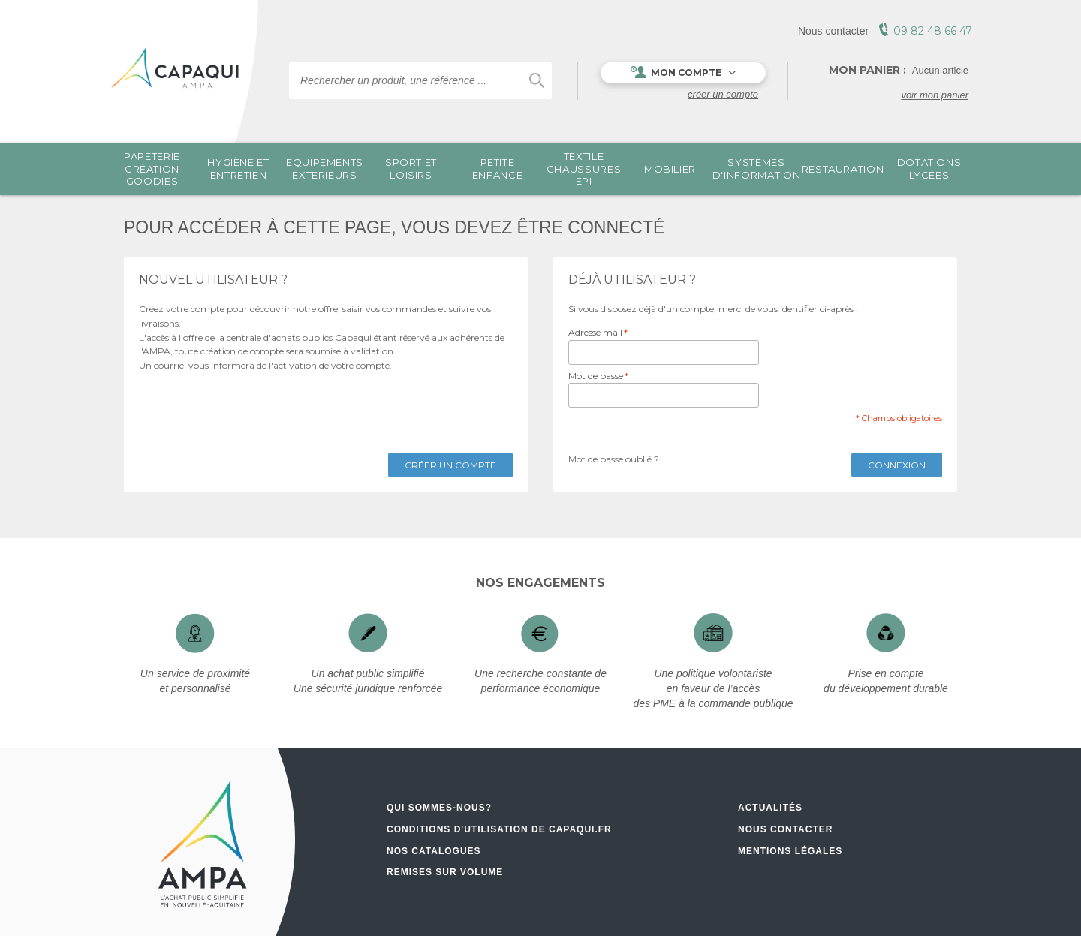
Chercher (537, 80)
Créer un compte (723, 94)
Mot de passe (595, 376)
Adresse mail (595, 333)
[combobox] (420, 80)
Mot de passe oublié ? (613, 459)
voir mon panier (934, 95)
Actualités (770, 807)
